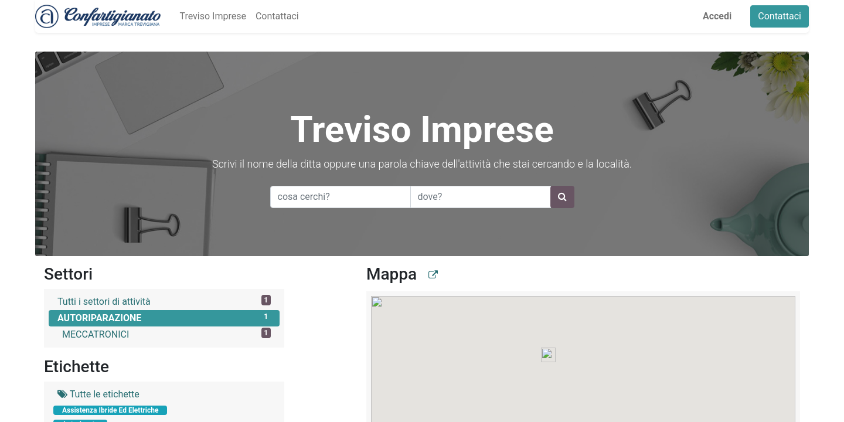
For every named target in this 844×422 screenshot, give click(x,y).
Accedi (717, 16)
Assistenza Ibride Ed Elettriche (110, 410)
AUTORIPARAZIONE (164, 317)
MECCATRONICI (166, 334)
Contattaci (779, 16)
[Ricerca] (562, 197)
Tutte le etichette (98, 394)
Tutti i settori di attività (164, 301)
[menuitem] (212, 16)
